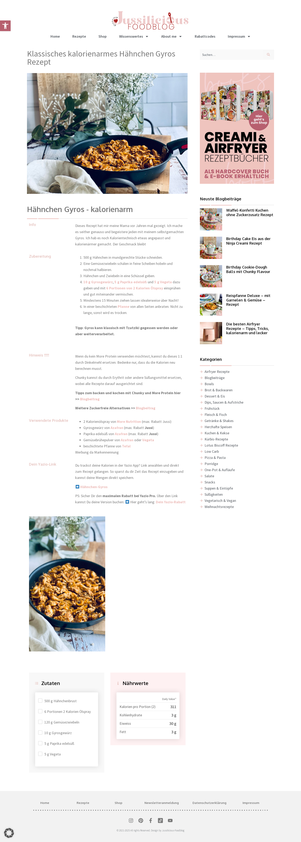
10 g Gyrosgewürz (58, 732)
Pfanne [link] (123, 306)
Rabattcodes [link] (205, 36)
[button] (9, 833)
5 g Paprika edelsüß (59, 743)
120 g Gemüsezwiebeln (61, 722)
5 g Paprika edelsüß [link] (130, 282)
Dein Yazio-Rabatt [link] (171, 502)
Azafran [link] (121, 433)
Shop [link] (102, 36)
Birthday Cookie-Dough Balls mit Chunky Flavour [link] (248, 269)
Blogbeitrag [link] (90, 399)
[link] (5, 25)
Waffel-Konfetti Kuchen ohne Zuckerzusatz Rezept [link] (249, 212)
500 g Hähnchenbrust (60, 701)
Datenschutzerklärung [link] (209, 803)
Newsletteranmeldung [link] (161, 803)
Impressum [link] (239, 36)
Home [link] (55, 36)
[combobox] (231, 55)
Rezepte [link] (79, 36)
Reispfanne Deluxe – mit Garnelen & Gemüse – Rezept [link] (248, 300)
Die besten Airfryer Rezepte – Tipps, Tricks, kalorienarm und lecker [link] (247, 328)
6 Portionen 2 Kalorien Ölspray (67, 711)
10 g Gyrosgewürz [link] (98, 282)
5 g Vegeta (52, 754)
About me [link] (171, 36)
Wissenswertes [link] (134, 36)
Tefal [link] (126, 446)
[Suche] (269, 55)
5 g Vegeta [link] (163, 282)
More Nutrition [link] (129, 421)
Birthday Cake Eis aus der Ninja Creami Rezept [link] (248, 240)
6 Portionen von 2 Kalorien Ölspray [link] (134, 288)
